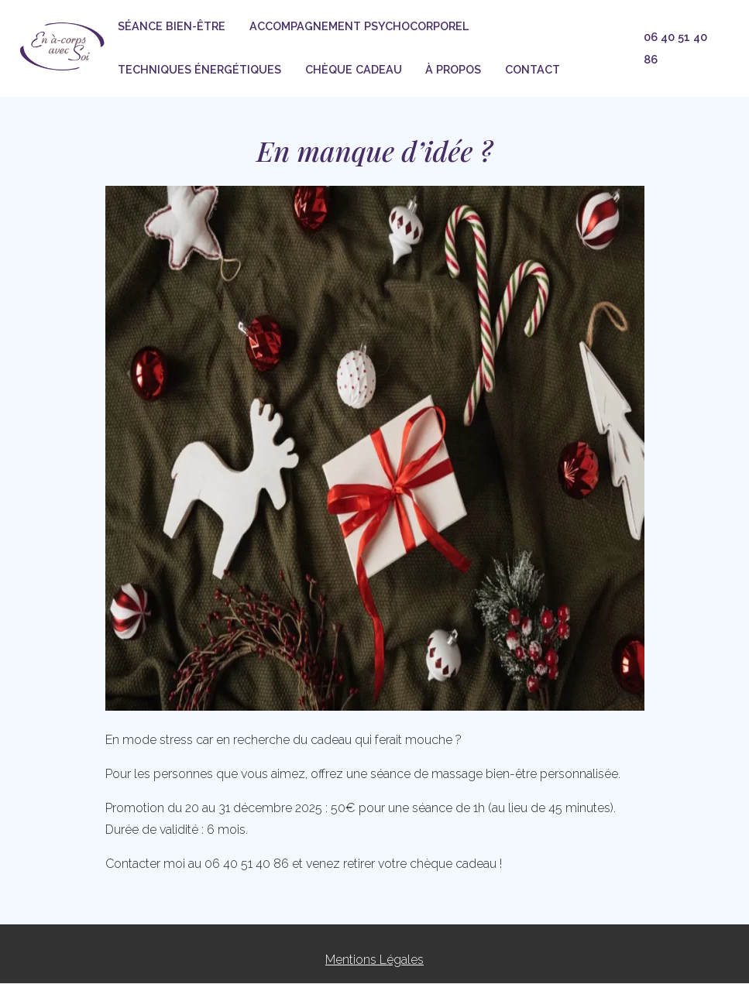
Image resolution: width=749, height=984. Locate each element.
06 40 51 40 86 (675, 48)
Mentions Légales (374, 959)
